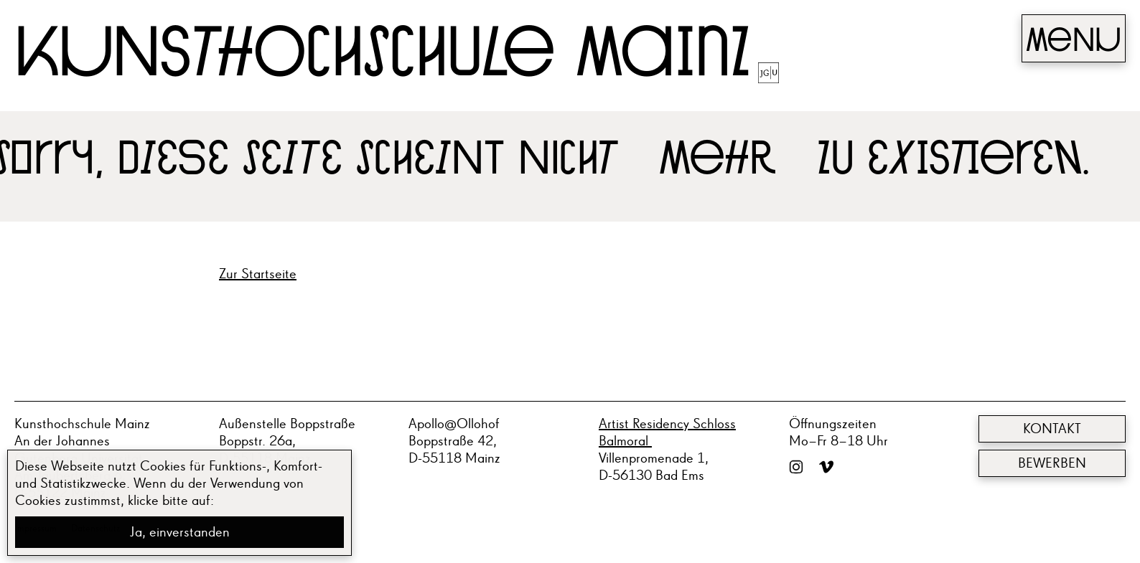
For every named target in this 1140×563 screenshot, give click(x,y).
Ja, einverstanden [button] (180, 532)
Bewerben (1052, 463)
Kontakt (1052, 429)
